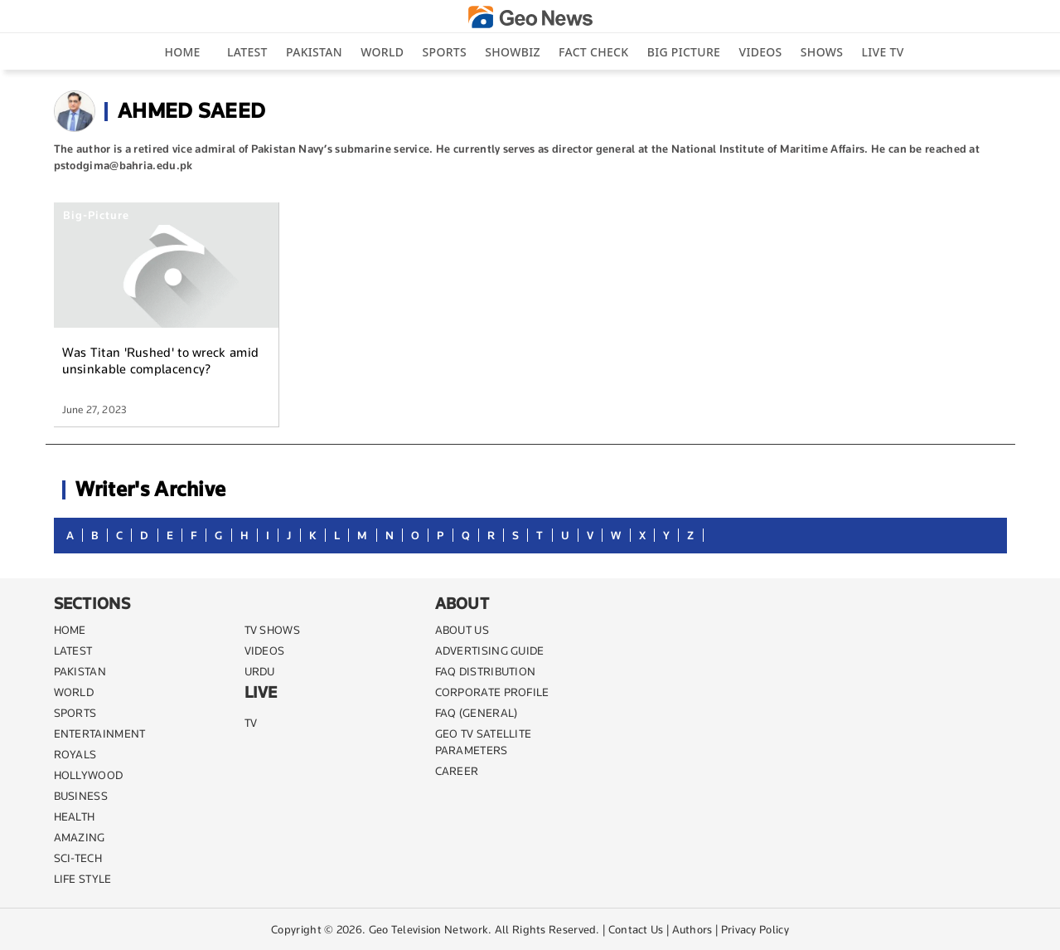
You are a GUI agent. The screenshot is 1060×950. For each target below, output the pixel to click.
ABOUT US (462, 629)
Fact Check (593, 52)
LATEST (73, 650)
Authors (692, 929)
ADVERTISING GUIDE (490, 650)
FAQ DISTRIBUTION (485, 671)
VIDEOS (264, 650)
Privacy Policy (755, 929)
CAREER (457, 770)
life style (83, 878)
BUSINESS (81, 795)
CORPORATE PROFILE (492, 692)
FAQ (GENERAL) (476, 712)
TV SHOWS (272, 629)
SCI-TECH (78, 858)
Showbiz (512, 52)
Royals (75, 754)
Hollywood (88, 775)
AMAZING (79, 837)
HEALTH (74, 816)
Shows (822, 52)
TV (251, 722)
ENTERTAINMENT (100, 733)
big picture (683, 52)
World (382, 52)
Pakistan (314, 52)
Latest (247, 52)
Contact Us (636, 929)
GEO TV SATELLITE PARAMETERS (483, 742)
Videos (760, 52)
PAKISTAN (80, 671)
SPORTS (75, 712)
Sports (445, 52)
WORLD (74, 692)
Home (182, 52)
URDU (259, 671)
